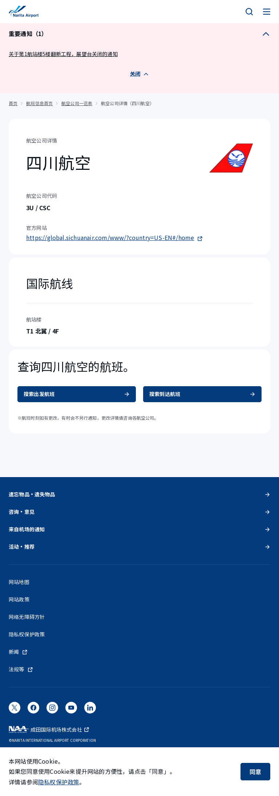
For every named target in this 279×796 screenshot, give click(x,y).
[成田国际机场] (24, 11)
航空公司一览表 (76, 103)
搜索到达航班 (202, 393)
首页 (13, 103)
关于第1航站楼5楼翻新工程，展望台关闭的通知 (63, 53)
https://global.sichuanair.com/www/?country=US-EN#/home (114, 237)
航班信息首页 (39, 103)
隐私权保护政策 (58, 781)
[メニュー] (266, 11)
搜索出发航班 (77, 393)
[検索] (249, 11)
